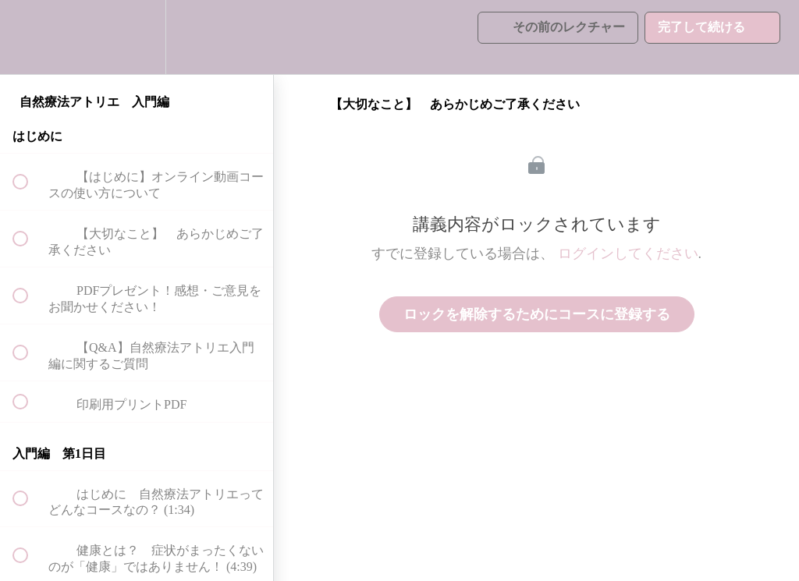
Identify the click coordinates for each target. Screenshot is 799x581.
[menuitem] (136, 37)
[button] (29, 37)
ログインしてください (628, 253)
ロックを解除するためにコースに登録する (536, 314)
